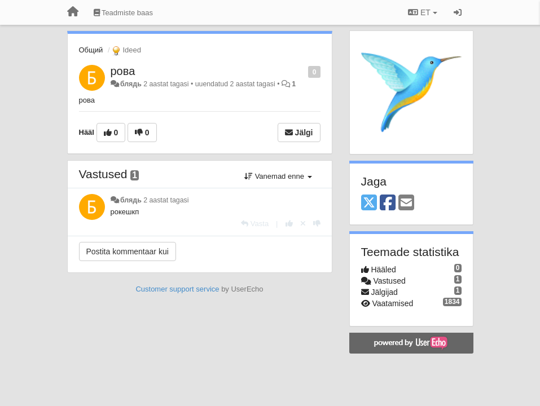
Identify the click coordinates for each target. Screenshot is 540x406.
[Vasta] (255, 223)
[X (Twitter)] (369, 203)
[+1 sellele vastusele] (289, 223)
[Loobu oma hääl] (303, 223)
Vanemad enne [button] (277, 176)
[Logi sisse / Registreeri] (457, 12)
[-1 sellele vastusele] (317, 223)
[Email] (406, 203)
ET (422, 12)
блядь (131, 84)
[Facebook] (388, 203)
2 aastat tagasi (165, 200)
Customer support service (177, 289)
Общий (91, 50)
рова (123, 71)
